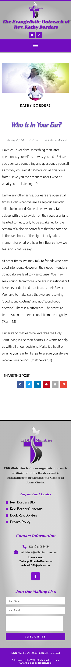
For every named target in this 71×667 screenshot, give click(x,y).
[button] (35, 45)
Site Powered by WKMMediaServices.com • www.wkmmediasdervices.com (35, 661)
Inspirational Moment (55, 140)
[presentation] (34, 623)
